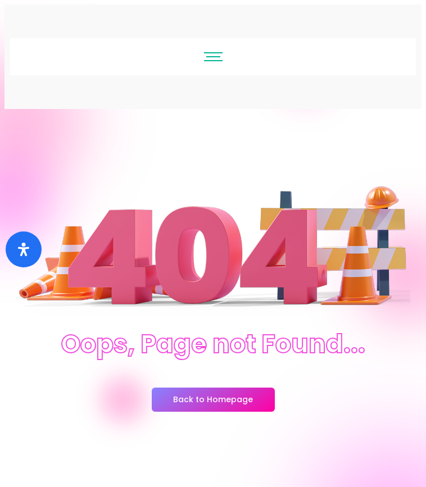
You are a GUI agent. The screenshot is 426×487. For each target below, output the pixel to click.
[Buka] (24, 249)
